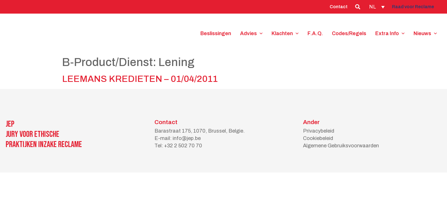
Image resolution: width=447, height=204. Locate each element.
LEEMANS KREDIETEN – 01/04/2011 (140, 79)
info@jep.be (187, 138)
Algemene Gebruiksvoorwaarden (341, 145)
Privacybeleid (318, 131)
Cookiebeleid (318, 138)
